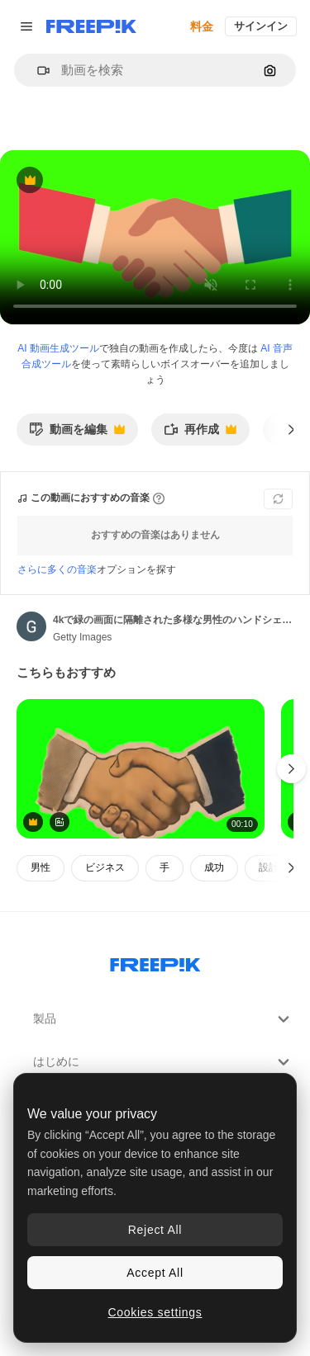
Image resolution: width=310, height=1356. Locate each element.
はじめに (163, 1062)
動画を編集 (77, 434)
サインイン (261, 26)
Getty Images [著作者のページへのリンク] (82, 637)
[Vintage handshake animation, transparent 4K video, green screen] (141, 769)
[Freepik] (91, 26)
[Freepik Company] (155, 961)
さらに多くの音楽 (57, 569)
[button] (37, 70)
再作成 (200, 434)
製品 (163, 1019)
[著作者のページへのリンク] (31, 626)
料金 (201, 26)
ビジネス (105, 867)
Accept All (154, 1272)
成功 (214, 867)
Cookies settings (155, 1312)
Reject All (155, 1229)
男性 (40, 867)
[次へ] (291, 429)
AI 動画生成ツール (58, 348)
